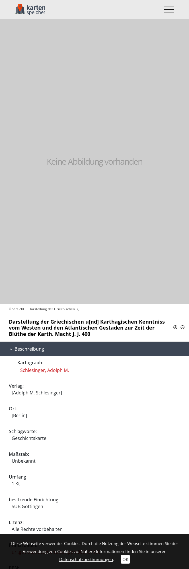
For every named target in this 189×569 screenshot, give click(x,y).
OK (125, 559)
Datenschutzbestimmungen (86, 559)
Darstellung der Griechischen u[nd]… (56, 309)
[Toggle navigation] (167, 9)
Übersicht (16, 309)
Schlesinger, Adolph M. (44, 370)
